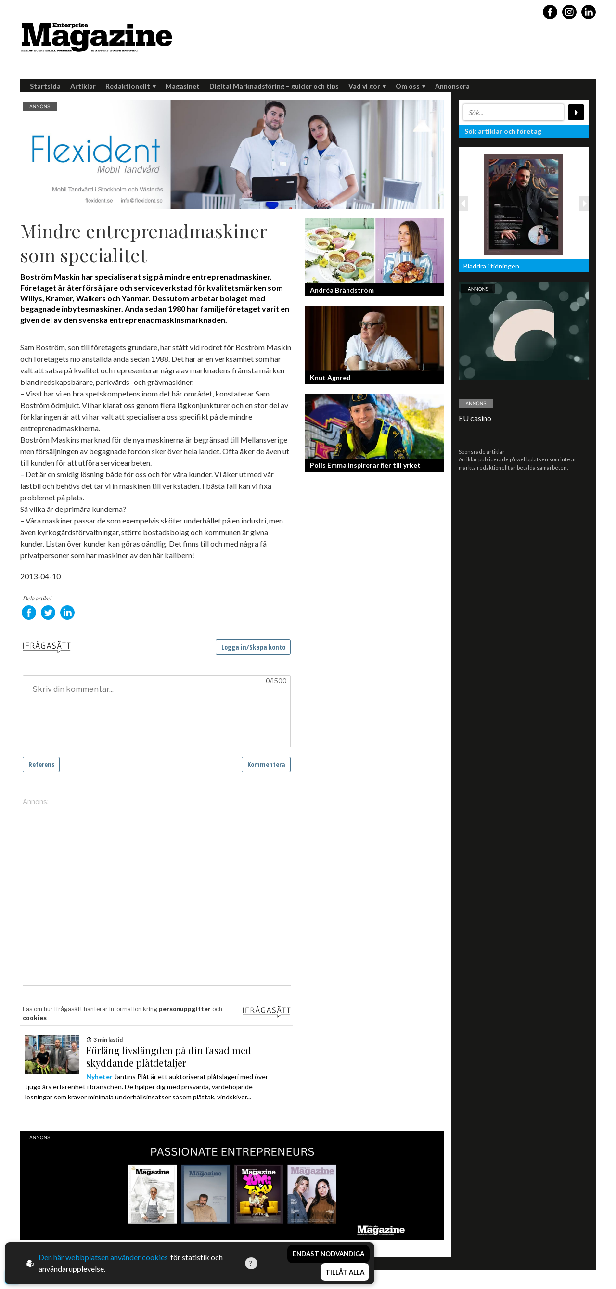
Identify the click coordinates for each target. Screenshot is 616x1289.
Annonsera (452, 86)
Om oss (410, 86)
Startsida (45, 86)
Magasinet (183, 86)
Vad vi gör (367, 86)
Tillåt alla (344, 1272)
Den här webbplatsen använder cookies (103, 1257)
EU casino (475, 417)
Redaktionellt (130, 86)
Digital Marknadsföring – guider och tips (274, 86)
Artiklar (83, 86)
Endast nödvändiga (328, 1254)
